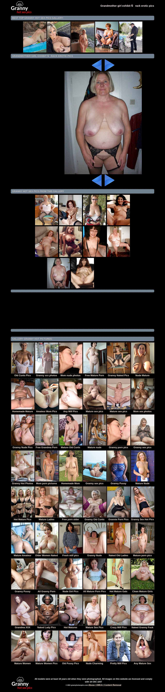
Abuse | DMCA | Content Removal (104, 685)
